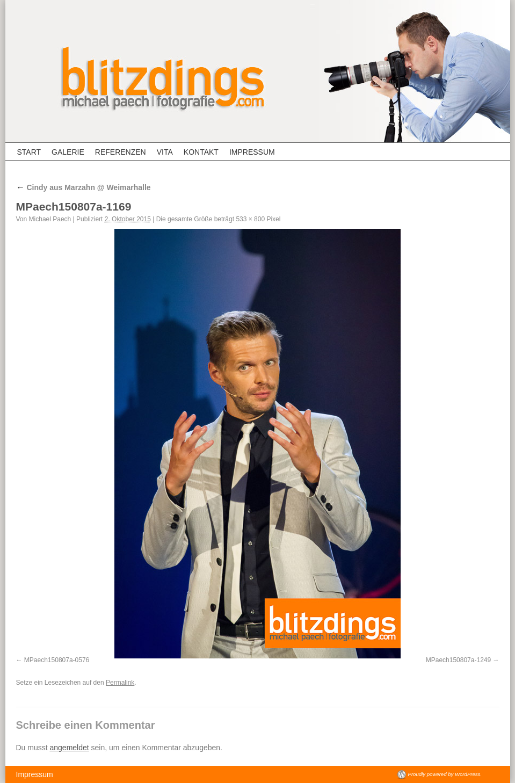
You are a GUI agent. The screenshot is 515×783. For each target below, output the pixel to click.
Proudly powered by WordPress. (445, 774)
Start (29, 152)
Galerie (68, 152)
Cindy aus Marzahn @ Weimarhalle (83, 187)
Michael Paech (50, 219)
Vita (165, 152)
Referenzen (120, 152)
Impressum (252, 152)
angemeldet (69, 747)
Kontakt (201, 152)
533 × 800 (250, 219)
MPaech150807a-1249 (458, 660)
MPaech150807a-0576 (56, 660)
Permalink (120, 682)
